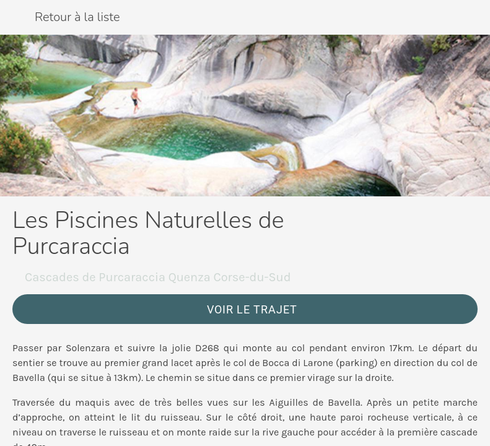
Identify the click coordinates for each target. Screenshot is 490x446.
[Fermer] (17, 17)
